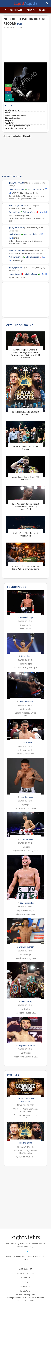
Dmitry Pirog (14, 212)
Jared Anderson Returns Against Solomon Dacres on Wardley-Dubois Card (25, 506)
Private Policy (25, 1291)
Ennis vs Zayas (25, 1143)
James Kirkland (15, 274)
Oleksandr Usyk (26, 617)
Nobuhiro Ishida (34, 189)
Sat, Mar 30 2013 (16, 183)
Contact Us (25, 1278)
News (42, 10)
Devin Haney (26, 1001)
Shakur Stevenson (26, 947)
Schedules (16, 10)
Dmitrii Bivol (27, 742)
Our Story (25, 1282)
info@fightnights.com (25, 1273)
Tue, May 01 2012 (16, 206)
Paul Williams (14, 234)
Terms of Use (25, 1287)
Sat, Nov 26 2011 (16, 250)
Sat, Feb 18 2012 (16, 228)
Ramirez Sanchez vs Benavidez (25, 1100)
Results (30, 10)
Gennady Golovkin (16, 189)
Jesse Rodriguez (26, 797)
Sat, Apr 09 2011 (16, 268)
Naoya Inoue (26, 656)
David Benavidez (27, 903)
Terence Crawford (26, 701)
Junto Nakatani (26, 839)
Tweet (20, 24)
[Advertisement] (24, 45)
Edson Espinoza (32, 257)
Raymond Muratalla (27, 1045)
